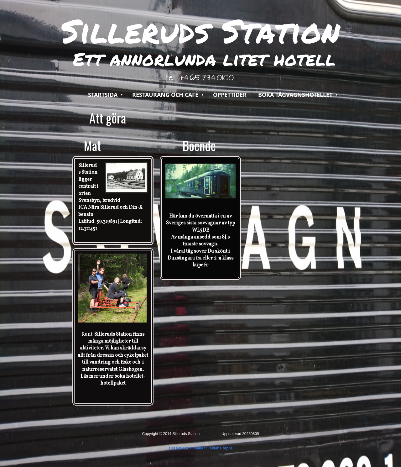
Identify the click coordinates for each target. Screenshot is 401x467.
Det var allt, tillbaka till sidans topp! (200, 448)
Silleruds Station (200, 30)
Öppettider (230, 94)
